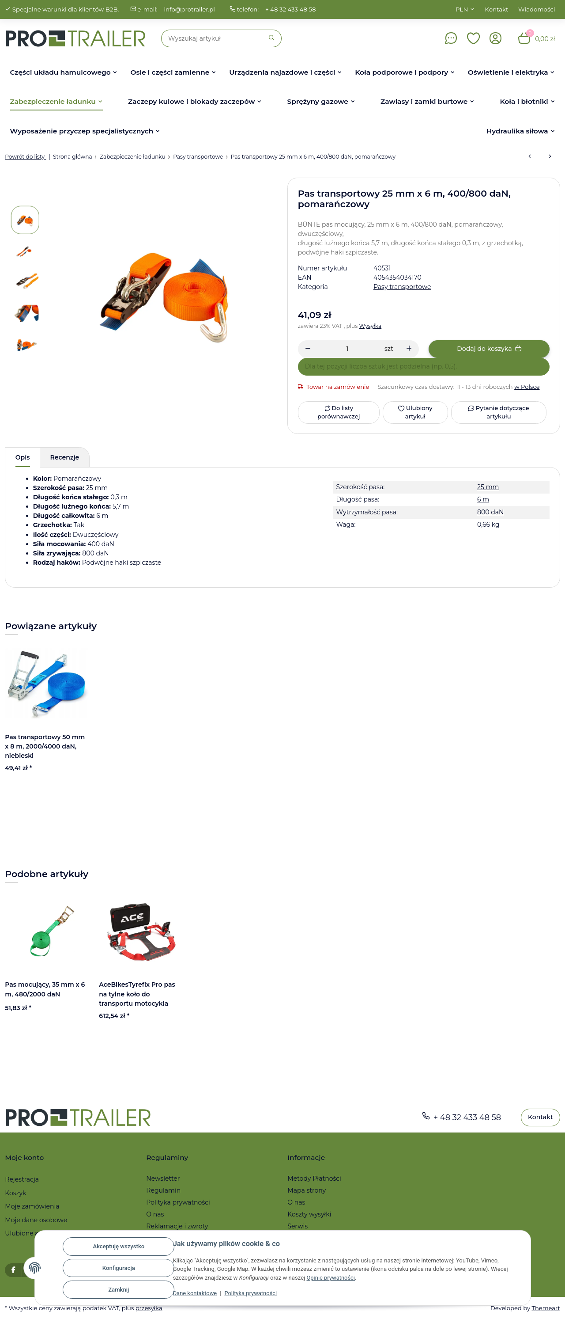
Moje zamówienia (32, 1206)
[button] (473, 38)
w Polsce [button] (527, 386)
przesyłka (149, 1307)
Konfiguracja (118, 1268)
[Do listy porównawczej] (339, 412)
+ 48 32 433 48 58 (290, 9)
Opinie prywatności (330, 1277)
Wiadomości (536, 9)
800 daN (490, 512)
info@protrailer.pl (189, 9)
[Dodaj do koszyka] (489, 349)
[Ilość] (347, 349)
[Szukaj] (211, 38)
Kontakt (496, 9)
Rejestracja (22, 1179)
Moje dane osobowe (36, 1220)
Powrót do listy (25, 156)
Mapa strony (306, 1190)
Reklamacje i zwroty (177, 1226)
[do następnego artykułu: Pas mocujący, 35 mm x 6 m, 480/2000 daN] (550, 157)
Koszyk (15, 1193)
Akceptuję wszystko (118, 1246)
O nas (155, 1214)
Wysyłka (370, 326)
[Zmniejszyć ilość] (307, 349)
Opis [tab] (22, 457)
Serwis (297, 1226)
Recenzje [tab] (64, 457)
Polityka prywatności (251, 1293)
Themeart (545, 1307)
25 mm (488, 487)
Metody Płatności (314, 1178)
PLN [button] (462, 9)
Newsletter (163, 1178)
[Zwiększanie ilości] (408, 349)
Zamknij (118, 1289)
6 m (483, 499)
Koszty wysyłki (309, 1214)
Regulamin (163, 1190)
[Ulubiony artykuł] (415, 412)
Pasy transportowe (402, 287)
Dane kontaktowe (195, 1293)
